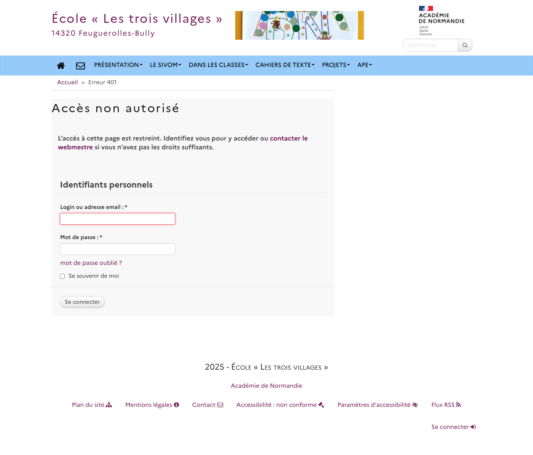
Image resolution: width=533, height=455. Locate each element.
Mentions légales (152, 405)
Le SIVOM (165, 65)
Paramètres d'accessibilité (378, 405)
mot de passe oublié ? (91, 263)
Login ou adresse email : (93, 207)
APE (364, 65)
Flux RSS (446, 405)
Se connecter (454, 427)
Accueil (67, 82)
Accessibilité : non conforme (280, 405)
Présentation (118, 65)
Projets (336, 65)
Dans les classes (218, 65)
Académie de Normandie (267, 386)
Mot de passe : (81, 237)
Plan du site (92, 405)
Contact (207, 405)
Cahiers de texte (285, 65)
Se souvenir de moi (94, 276)
